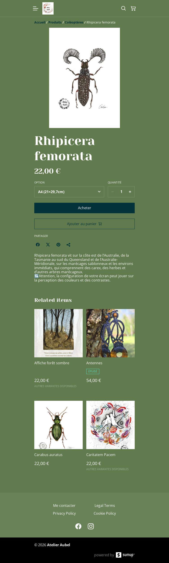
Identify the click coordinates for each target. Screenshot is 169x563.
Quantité (114, 182)
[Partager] (68, 244)
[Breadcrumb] (84, 22)
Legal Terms (105, 505)
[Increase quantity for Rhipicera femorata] (130, 191)
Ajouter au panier (84, 223)
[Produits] (55, 22)
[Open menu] (36, 8)
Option (39, 182)
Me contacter (64, 505)
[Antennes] (110, 350)
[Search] (123, 8)
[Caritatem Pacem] (110, 438)
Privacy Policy (64, 513)
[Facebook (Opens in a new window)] (37, 244)
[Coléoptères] (74, 22)
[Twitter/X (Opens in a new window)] (48, 244)
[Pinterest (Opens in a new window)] (58, 244)
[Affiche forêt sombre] (58, 350)
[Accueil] (39, 22)
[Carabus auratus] (58, 438)
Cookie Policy (105, 513)
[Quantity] (121, 191)
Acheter (84, 207)
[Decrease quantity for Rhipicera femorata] (112, 191)
